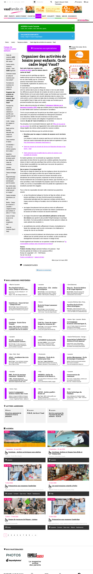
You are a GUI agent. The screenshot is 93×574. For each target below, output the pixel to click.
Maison (64, 16)
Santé (44, 16)
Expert (57, 2)
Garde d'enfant (21, 16)
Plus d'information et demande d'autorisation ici (37, 141)
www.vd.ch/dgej (39, 256)
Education (31, 16)
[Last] (35, 533)
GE (7, 2)
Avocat (62, 2)
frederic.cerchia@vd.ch (26, 256)
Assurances (72, 16)
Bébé (6, 16)
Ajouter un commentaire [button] (44, 268)
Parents (12, 16)
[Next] (32, 533)
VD (5, 2)
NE (10, 2)
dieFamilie (17, 2)
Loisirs (38, 16)
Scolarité (50, 16)
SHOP (22, 2)
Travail (58, 16)
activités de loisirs (26, 69)
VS (12, 2)
